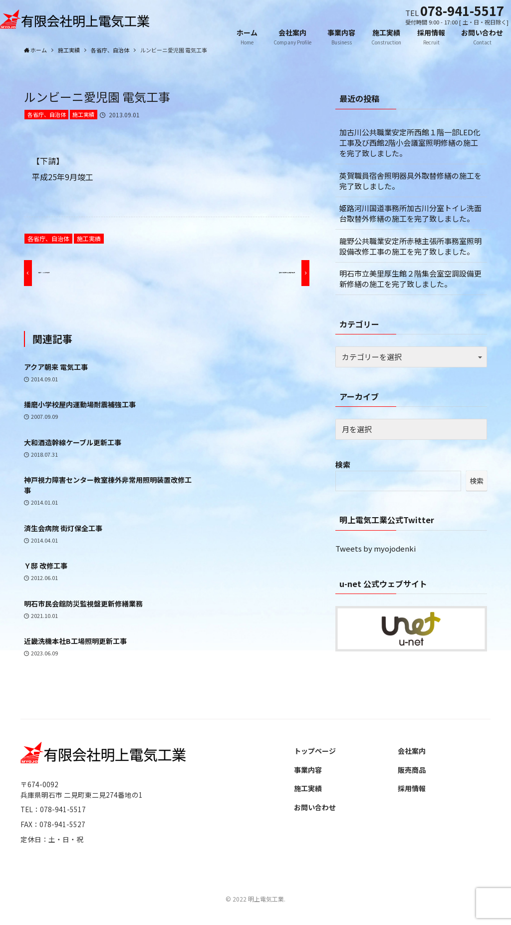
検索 (342, 464)
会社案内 (412, 751)
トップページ (315, 751)
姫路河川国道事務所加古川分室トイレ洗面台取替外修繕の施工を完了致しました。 (410, 213)
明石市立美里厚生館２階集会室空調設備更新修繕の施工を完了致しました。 (410, 278)
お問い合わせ (315, 807)
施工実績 (83, 114)
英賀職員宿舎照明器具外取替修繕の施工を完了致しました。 (410, 180)
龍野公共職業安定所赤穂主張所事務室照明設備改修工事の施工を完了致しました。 (410, 246)
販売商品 (412, 770)
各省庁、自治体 (46, 114)
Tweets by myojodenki (375, 548)
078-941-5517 (462, 10)
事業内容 (308, 770)
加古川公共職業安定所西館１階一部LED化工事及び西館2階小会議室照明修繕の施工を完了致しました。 (410, 142)
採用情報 (412, 788)
